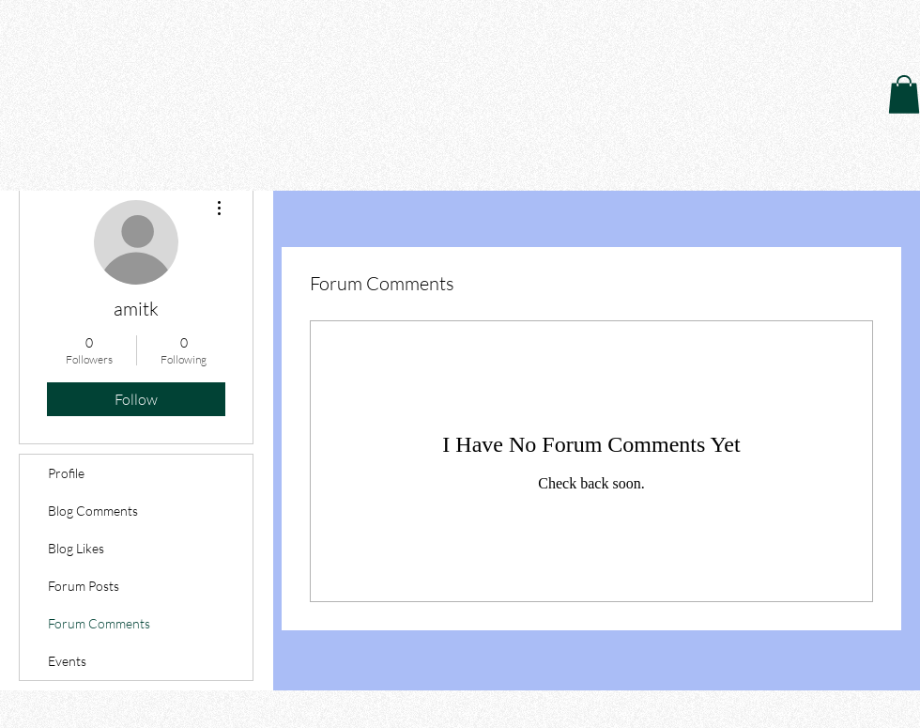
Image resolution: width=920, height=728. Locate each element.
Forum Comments (99, 623)
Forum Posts (83, 586)
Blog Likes (76, 548)
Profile (66, 473)
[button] (904, 94)
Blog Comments (93, 511)
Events (67, 661)
